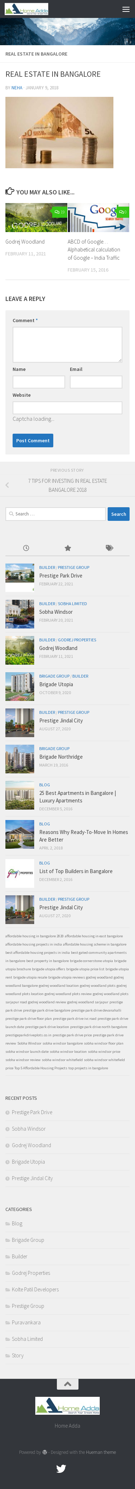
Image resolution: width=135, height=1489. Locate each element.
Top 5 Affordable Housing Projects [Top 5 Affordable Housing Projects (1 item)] (40, 1068)
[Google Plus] (74, 1469)
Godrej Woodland (25, 241)
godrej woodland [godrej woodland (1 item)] (99, 977)
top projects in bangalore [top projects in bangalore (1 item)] (88, 1068)
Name (19, 369)
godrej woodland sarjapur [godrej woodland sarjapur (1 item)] (87, 1002)
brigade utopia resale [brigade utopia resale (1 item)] (30, 977)
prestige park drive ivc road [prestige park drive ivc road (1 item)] (74, 1018)
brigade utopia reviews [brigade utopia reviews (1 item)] (66, 977)
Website (22, 395)
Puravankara (26, 1322)
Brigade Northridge (61, 756)
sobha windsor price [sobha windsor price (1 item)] (104, 1051)
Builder (47, 567)
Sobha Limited (72, 603)
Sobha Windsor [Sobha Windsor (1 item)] (29, 1043)
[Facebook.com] (48, 1469)
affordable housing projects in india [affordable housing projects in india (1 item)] (33, 944)
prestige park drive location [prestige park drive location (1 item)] (47, 1026)
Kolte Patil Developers (35, 1289)
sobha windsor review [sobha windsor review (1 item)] (23, 1059)
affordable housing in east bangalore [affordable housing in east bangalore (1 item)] (94, 936)
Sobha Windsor (56, 611)
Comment (25, 320)
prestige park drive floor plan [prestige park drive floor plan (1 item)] (28, 1018)
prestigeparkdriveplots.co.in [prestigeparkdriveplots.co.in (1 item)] (28, 1035)
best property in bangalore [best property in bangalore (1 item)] (47, 960)
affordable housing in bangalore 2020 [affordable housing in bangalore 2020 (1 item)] (34, 936)
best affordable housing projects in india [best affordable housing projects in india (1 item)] (37, 952)
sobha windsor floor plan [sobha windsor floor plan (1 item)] (103, 1043)
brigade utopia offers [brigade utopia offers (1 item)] (48, 969)
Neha (17, 88)
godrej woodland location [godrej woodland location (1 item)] (59, 985)
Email (76, 369)
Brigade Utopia (56, 684)
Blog (44, 784)
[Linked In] (87, 1469)
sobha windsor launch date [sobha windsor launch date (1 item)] (27, 1051)
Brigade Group (54, 676)
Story (18, 1355)
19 (59, 212)
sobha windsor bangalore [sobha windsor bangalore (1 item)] (62, 1043)
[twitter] (61, 1469)
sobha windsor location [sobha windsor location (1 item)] (68, 1051)
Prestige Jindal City (61, 720)
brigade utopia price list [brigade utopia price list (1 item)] (85, 969)
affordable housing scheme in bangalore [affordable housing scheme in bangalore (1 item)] (94, 944)
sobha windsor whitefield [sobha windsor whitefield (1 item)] (62, 1059)
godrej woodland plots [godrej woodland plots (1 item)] (98, 985)
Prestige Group (73, 567)
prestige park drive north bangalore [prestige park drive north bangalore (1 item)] (98, 1026)
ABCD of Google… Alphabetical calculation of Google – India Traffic (94, 249)
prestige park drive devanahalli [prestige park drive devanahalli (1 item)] (96, 1010)
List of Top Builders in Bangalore (76, 871)
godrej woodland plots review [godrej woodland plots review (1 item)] (68, 993)
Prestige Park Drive (60, 575)
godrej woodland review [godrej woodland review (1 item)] (47, 1002)
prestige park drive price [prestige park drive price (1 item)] (72, 1035)
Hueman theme (101, 1452)
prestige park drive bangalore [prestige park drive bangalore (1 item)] (46, 1010)
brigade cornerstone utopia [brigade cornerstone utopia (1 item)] (91, 960)
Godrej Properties (77, 639)
